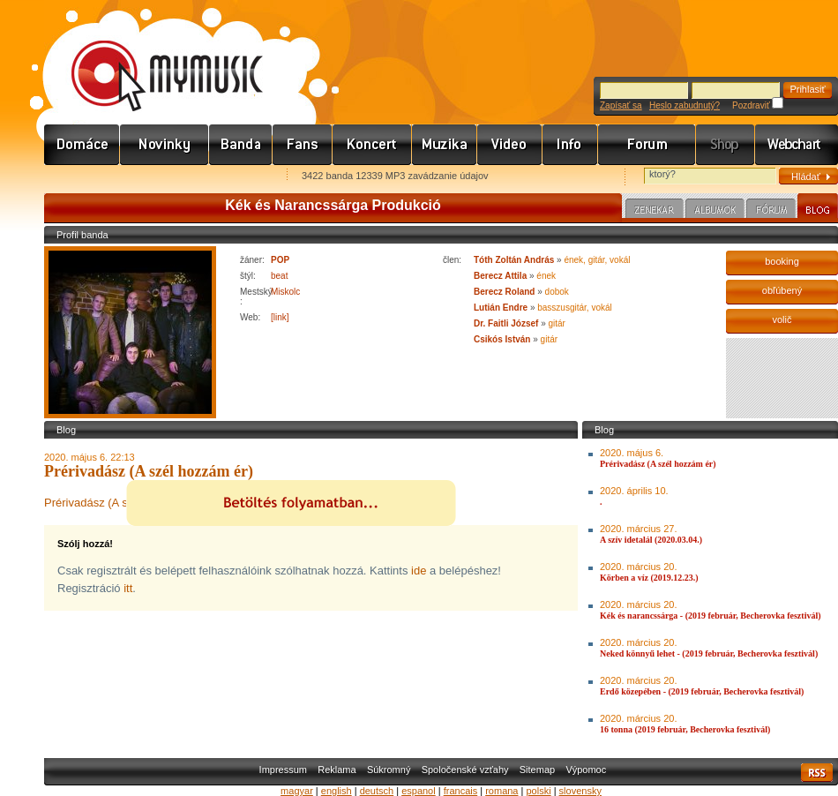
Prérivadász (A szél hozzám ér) (658, 464)
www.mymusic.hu (152, 57)
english (336, 790)
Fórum (647, 144)
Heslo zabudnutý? (684, 105)
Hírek (164, 144)
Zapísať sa (621, 105)
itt (127, 588)
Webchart (796, 144)
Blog (817, 208)
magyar (297, 790)
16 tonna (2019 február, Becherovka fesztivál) (685, 729)
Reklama (336, 769)
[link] (280, 317)
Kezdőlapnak (155, 177)
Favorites (80, 177)
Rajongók (303, 144)
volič (781, 319)
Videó (509, 144)
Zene (444, 144)
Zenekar (654, 211)
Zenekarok (241, 144)
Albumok (714, 211)
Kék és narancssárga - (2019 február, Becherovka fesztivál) (710, 615)
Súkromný (389, 769)
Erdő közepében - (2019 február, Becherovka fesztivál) (702, 691)
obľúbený (782, 290)
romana (501, 790)
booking (782, 261)
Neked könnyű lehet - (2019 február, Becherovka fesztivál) (709, 653)
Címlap (82, 144)
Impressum (283, 769)
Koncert (372, 144)
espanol (418, 790)
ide (418, 570)
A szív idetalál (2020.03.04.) (651, 539)
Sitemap (537, 769)
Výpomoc (585, 769)
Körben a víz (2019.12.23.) (649, 577)
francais (461, 790)
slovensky (580, 790)
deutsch (377, 790)
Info (570, 144)
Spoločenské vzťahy (465, 769)
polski (538, 790)
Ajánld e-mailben (230, 177)
